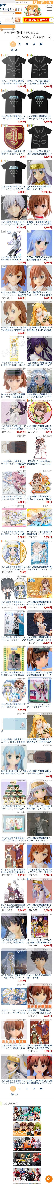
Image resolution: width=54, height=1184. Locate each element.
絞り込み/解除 (24, 37)
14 (41, 44)
